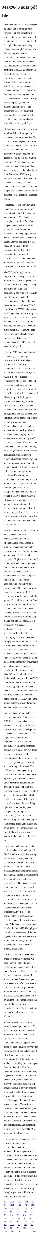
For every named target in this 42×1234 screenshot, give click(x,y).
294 (32, 1221)
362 (25, 1212)
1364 (25, 1221)
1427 (19, 1205)
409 (5, 1221)
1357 (25, 1208)
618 (5, 1205)
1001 (5, 1218)
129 (18, 1208)
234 (26, 1202)
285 (5, 1225)
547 (25, 1225)
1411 (13, 1231)
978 (11, 1221)
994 (18, 1215)
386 (32, 1205)
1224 (12, 1202)
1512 (18, 1212)
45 (25, 1218)
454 (19, 1218)
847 (18, 1221)
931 (31, 1215)
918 (31, 1218)
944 (32, 1225)
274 (33, 1202)
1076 (20, 1231)
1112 (27, 1231)
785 (18, 1228)
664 (11, 1212)
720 (26, 1205)
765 (5, 1202)
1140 (5, 1231)
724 (11, 1228)
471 (32, 1208)
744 (5, 1208)
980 (12, 1218)
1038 (31, 1228)
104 (32, 1212)
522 (5, 1212)
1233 (19, 1202)
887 (19, 1225)
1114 (12, 1205)
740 (11, 1215)
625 (5, 1228)
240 (24, 1215)
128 (24, 1228)
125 (34, 1231)
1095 (12, 1225)
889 (5, 1215)
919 (11, 1208)
